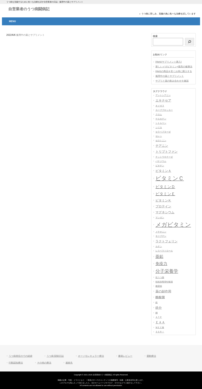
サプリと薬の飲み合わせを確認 (172, 80)
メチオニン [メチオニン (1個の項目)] (160, 232)
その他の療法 (44, 362)
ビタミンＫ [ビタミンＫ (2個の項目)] (163, 200)
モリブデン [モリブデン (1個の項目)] (160, 236)
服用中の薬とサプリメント (169, 76)
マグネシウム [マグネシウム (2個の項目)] (164, 212)
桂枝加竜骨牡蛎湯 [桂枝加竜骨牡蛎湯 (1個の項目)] (164, 282)
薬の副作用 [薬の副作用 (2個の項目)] (163, 291)
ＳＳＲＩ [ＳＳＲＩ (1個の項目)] (159, 332)
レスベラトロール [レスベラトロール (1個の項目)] (164, 251)
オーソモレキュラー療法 (91, 356)
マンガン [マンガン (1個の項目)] (159, 217)
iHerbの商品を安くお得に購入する (173, 71)
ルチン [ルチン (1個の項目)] (158, 246)
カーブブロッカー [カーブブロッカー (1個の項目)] (164, 110)
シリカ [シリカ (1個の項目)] (158, 127)
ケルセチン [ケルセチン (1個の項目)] (160, 119)
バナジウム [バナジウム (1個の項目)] (160, 161)
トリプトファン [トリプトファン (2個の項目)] (166, 151)
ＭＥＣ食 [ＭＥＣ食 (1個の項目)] (159, 327)
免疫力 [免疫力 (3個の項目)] (161, 263)
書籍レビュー (125, 356)
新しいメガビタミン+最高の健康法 (173, 66)
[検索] (189, 41)
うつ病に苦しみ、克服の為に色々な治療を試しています (168, 13)
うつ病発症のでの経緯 (20, 356)
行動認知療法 (16, 362)
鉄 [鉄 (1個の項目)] (156, 302)
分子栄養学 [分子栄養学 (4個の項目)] (166, 271)
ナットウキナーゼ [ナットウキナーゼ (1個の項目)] (164, 157)
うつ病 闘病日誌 (55, 356)
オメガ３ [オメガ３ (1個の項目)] (159, 106)
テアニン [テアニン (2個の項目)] (161, 145)
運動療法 (151, 356)
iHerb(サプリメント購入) (168, 61)
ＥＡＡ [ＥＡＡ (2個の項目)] (160, 322)
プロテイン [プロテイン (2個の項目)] (163, 206)
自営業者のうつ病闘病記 (29, 9)
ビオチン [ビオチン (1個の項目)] (159, 165)
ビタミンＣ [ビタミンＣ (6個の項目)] (169, 178)
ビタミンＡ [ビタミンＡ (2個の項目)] (163, 170)
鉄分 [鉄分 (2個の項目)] (158, 307)
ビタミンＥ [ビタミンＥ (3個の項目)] (165, 194)
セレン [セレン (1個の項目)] (158, 136)
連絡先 (69, 362)
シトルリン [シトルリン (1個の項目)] (160, 123)
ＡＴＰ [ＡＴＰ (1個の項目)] (158, 317)
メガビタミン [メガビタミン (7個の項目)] (173, 224)
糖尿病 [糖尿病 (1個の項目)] (158, 286)
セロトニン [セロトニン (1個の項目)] (160, 140)
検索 (155, 36)
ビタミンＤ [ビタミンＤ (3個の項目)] (165, 187)
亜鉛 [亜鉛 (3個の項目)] (159, 256)
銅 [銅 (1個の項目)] (156, 313)
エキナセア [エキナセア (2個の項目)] (163, 100)
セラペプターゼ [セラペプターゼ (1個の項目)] (163, 132)
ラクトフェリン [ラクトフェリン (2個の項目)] (166, 241)
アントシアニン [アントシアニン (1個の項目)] (163, 95)
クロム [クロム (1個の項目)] (158, 114)
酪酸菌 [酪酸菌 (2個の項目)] (160, 297)
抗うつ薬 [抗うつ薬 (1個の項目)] (159, 277)
